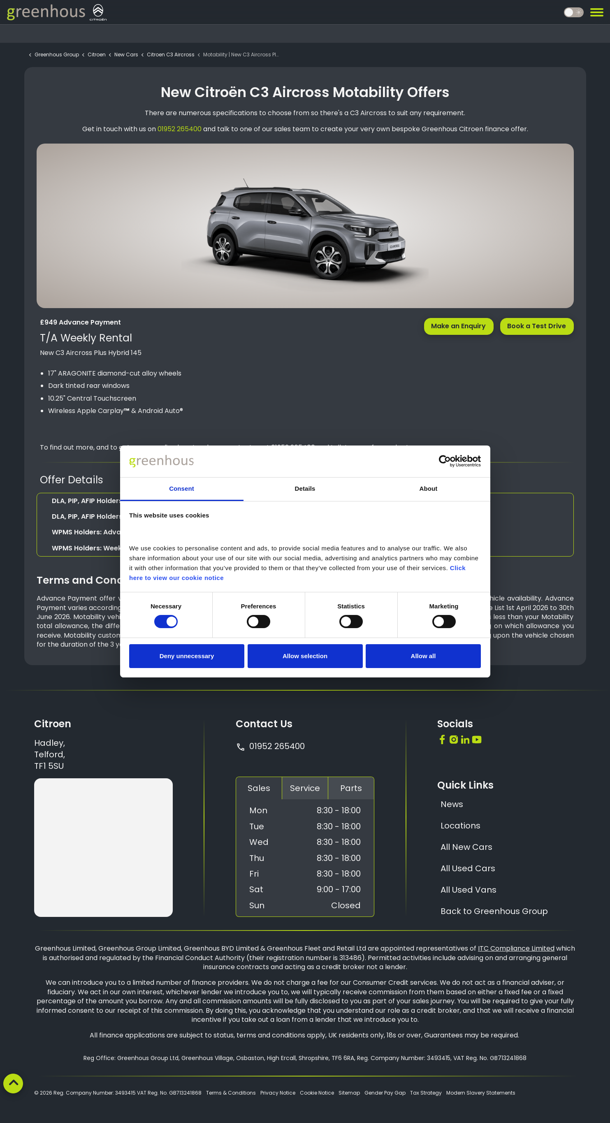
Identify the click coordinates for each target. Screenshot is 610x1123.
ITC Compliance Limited (516, 948)
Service (305, 788)
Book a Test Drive (537, 326)
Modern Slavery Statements (480, 1092)
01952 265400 (270, 746)
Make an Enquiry (458, 326)
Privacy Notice (277, 1092)
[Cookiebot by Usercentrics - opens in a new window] (445, 461)
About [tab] (429, 488)
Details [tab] (305, 488)
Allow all (423, 655)
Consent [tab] (181, 488)
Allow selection (305, 655)
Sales (259, 788)
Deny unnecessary (187, 655)
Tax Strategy (426, 1092)
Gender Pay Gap (385, 1092)
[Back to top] (13, 1083)
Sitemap (349, 1092)
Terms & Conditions (231, 1092)
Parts (351, 788)
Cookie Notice (317, 1092)
